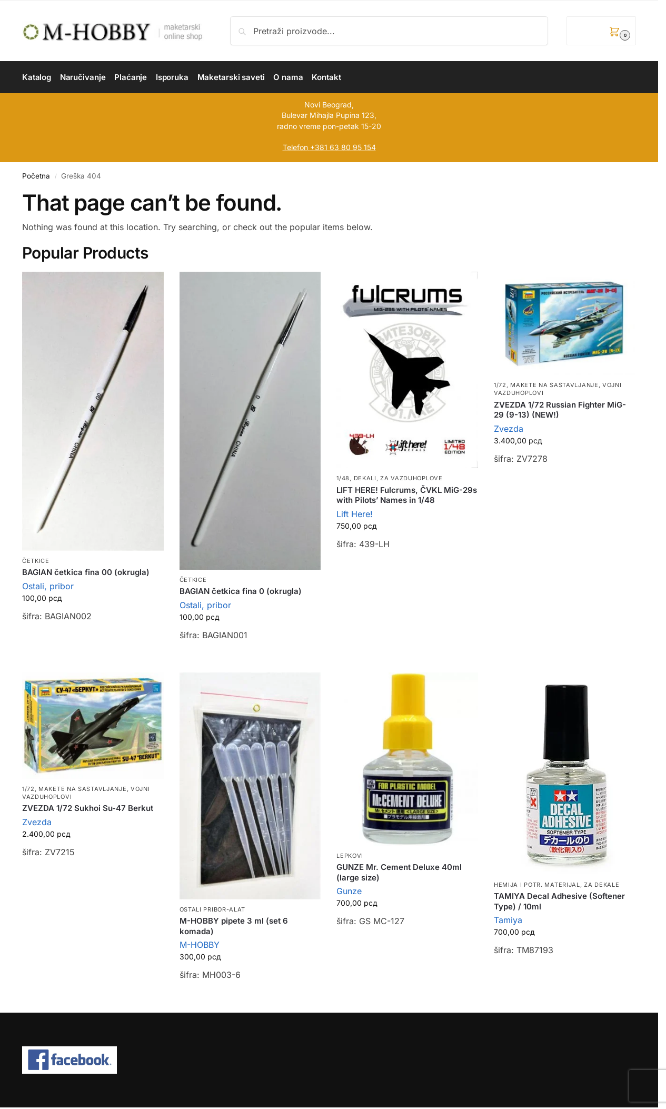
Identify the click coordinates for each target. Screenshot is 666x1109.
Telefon (295, 147)
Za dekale (601, 884)
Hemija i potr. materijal (537, 884)
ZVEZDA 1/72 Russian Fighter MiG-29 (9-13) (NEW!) (560, 410)
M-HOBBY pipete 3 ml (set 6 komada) (234, 926)
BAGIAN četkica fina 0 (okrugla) (241, 591)
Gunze (349, 891)
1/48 (343, 478)
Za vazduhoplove (411, 478)
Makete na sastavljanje (554, 385)
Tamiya (508, 920)
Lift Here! (354, 514)
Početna (36, 176)
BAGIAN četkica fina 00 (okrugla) (86, 572)
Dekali (365, 478)
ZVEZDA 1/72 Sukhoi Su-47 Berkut (87, 808)
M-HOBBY (200, 944)
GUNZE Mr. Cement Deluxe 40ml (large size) (399, 872)
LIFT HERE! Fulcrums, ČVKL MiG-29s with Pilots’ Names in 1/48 (406, 495)
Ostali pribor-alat (213, 909)
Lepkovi (349, 855)
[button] (601, 30)
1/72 (500, 385)
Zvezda (508, 428)
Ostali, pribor (48, 586)
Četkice (35, 561)
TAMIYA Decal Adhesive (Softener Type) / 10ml (559, 901)
